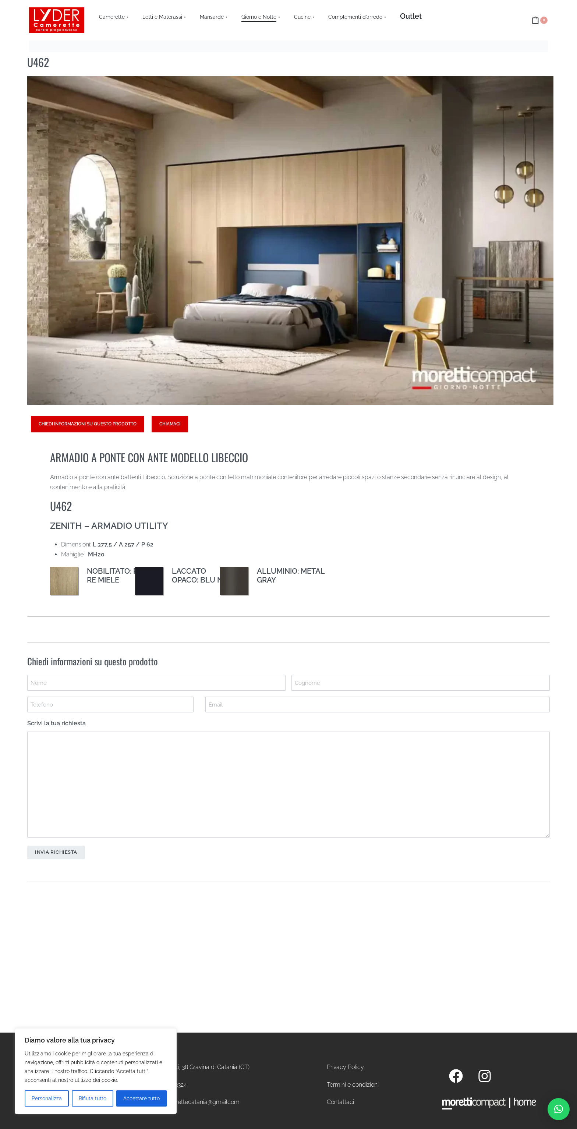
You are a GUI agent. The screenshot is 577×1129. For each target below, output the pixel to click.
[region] (96, 1071)
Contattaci (340, 1101)
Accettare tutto (141, 1098)
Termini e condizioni (353, 1084)
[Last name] (420, 683)
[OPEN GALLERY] (290, 240)
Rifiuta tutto (92, 1098)
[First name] (156, 683)
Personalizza (47, 1098)
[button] (559, 1109)
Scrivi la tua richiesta (56, 723)
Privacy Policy (345, 1066)
